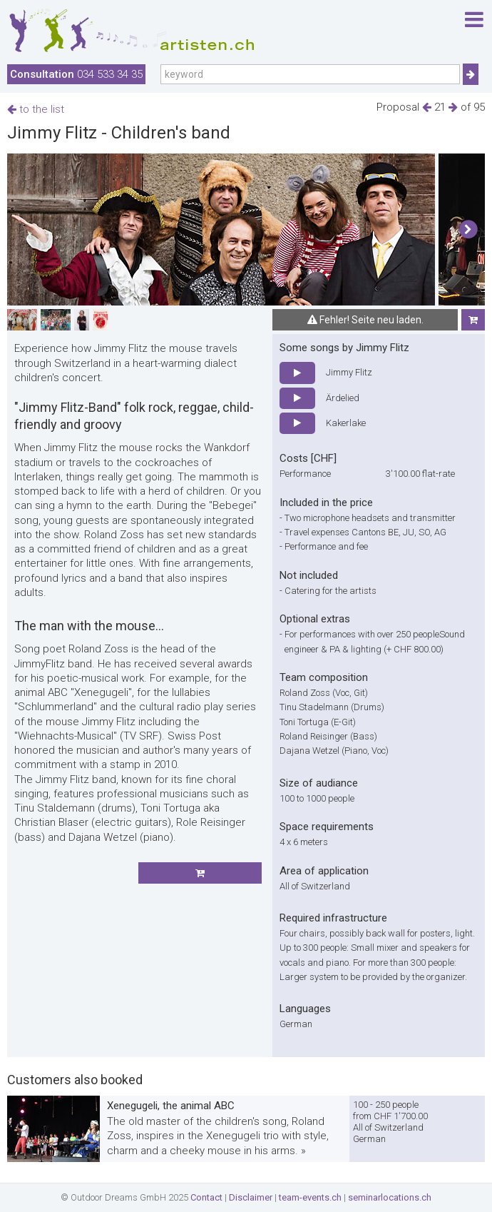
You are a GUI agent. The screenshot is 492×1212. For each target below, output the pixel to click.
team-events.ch (310, 1197)
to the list (35, 109)
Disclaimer (250, 1197)
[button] (468, 230)
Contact (206, 1197)
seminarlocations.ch (389, 1197)
